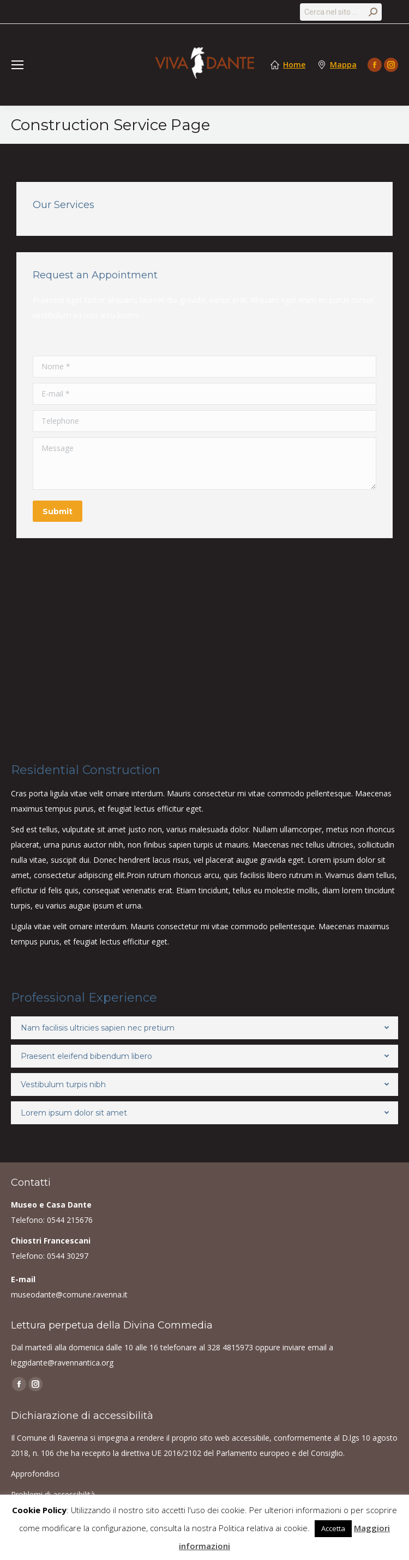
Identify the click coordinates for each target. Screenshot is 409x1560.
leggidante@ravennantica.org (62, 1362)
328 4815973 (230, 1347)
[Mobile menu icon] (17, 64)
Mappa (343, 65)
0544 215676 (70, 1220)
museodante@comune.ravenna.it (69, 1294)
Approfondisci (35, 1473)
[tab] (204, 1027)
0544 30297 (67, 1256)
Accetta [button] (333, 1528)
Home (294, 65)
